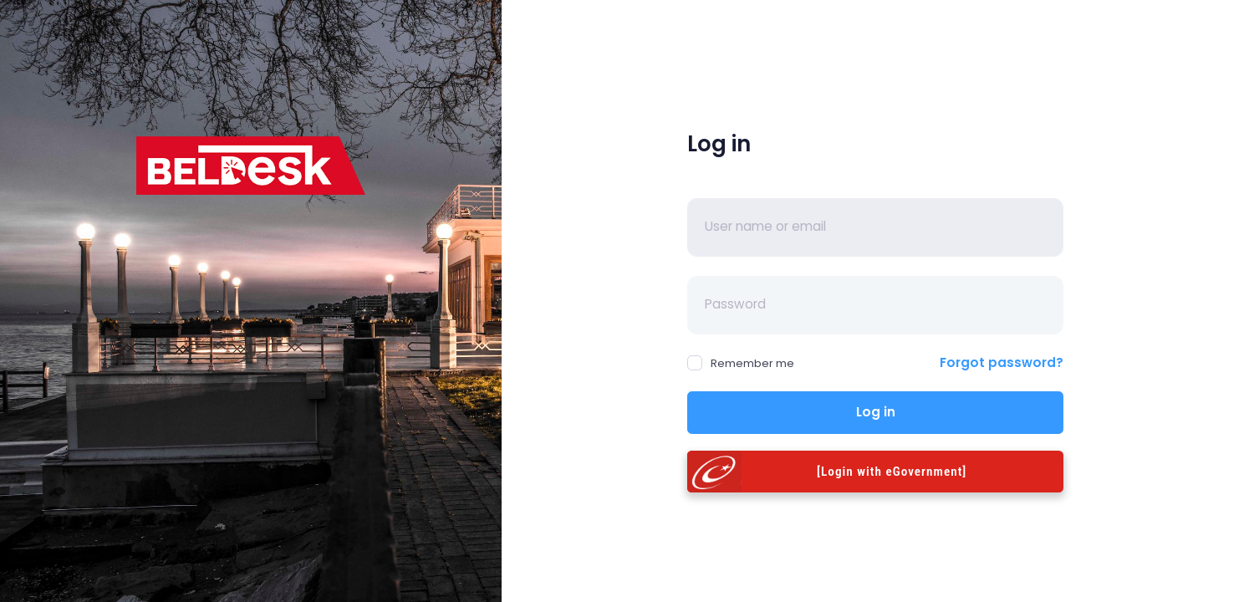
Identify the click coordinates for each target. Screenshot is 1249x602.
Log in (875, 412)
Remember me (740, 363)
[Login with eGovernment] (891, 471)
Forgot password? (1001, 362)
